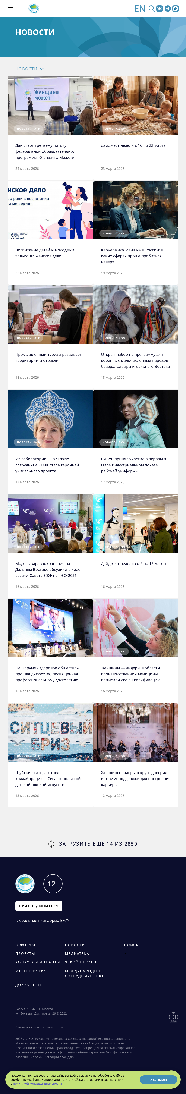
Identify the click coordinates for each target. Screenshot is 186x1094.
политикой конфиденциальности (37, 1083)
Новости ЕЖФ (28, 128)
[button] (38, 69)
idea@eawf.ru (53, 1027)
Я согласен (158, 1080)
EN (139, 8)
